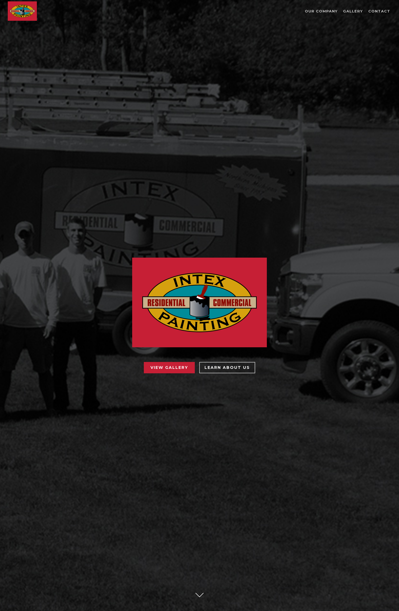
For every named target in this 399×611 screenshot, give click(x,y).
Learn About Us (227, 367)
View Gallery (169, 367)
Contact (379, 11)
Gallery (353, 11)
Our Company (321, 11)
